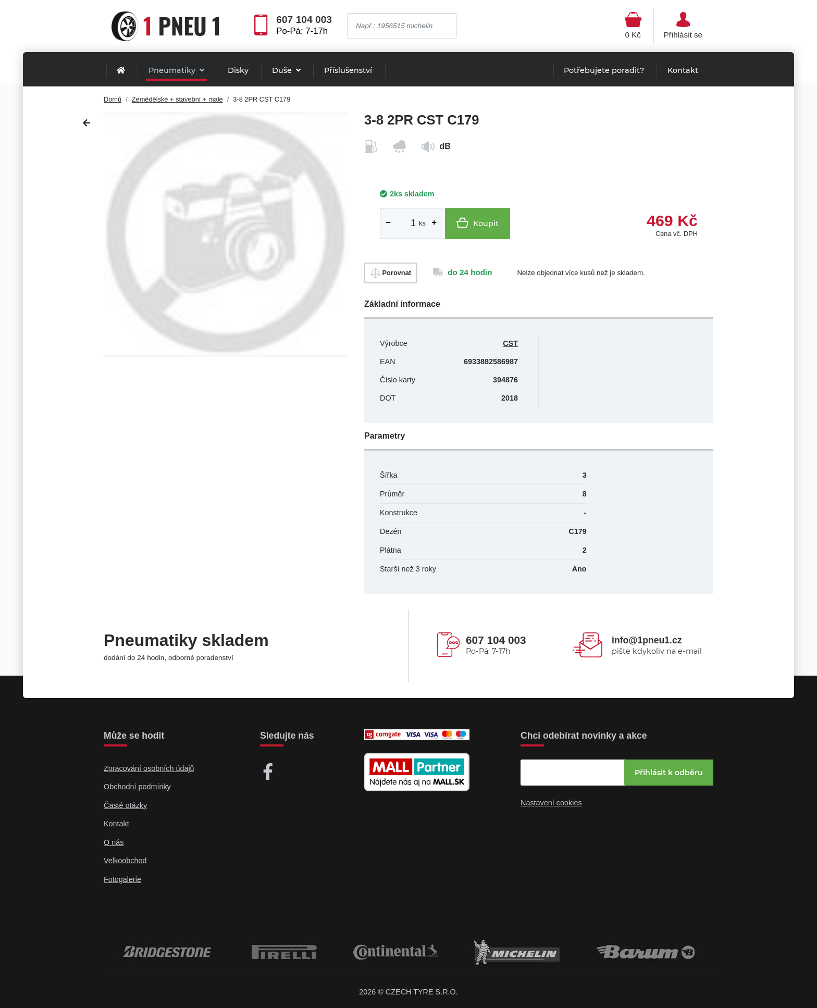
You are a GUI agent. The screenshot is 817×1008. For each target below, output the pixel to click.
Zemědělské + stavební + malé (177, 99)
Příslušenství (348, 70)
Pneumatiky (172, 70)
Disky (238, 70)
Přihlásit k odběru (669, 772)
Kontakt (682, 70)
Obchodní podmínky (137, 786)
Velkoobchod (125, 860)
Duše (283, 70)
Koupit (477, 223)
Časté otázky (125, 805)
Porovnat (390, 273)
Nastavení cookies (551, 803)
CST (510, 343)
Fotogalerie (122, 879)
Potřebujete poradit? (604, 70)
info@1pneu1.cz (647, 640)
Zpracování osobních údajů (149, 768)
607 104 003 (304, 20)
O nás (113, 842)
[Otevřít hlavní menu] (633, 26)
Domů (112, 99)
